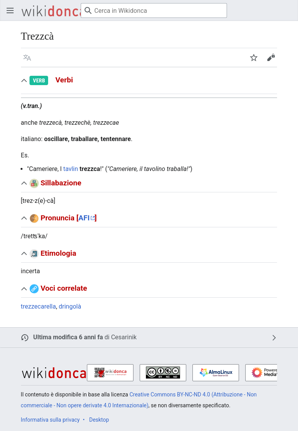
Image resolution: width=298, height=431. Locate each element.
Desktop (99, 420)
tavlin (70, 169)
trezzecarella (38, 306)
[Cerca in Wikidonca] (154, 10)
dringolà (70, 306)
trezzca (90, 169)
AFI (84, 217)
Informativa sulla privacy (50, 420)
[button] (27, 57)
